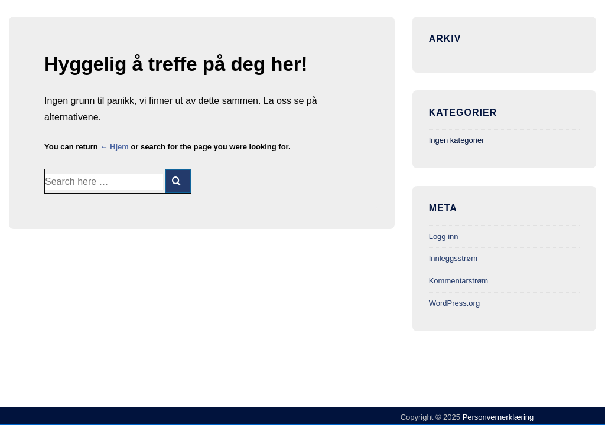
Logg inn (443, 236)
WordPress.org (454, 303)
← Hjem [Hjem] (114, 146)
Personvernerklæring (497, 417)
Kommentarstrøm (458, 280)
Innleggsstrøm (453, 258)
